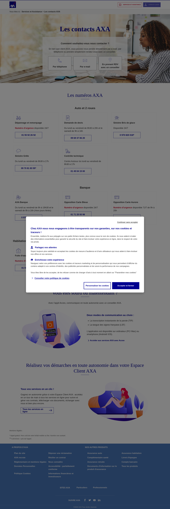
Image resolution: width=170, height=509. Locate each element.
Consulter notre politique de (52, 278)
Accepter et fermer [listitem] (125, 286)
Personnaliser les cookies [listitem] (97, 286)
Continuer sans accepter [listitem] (127, 222)
